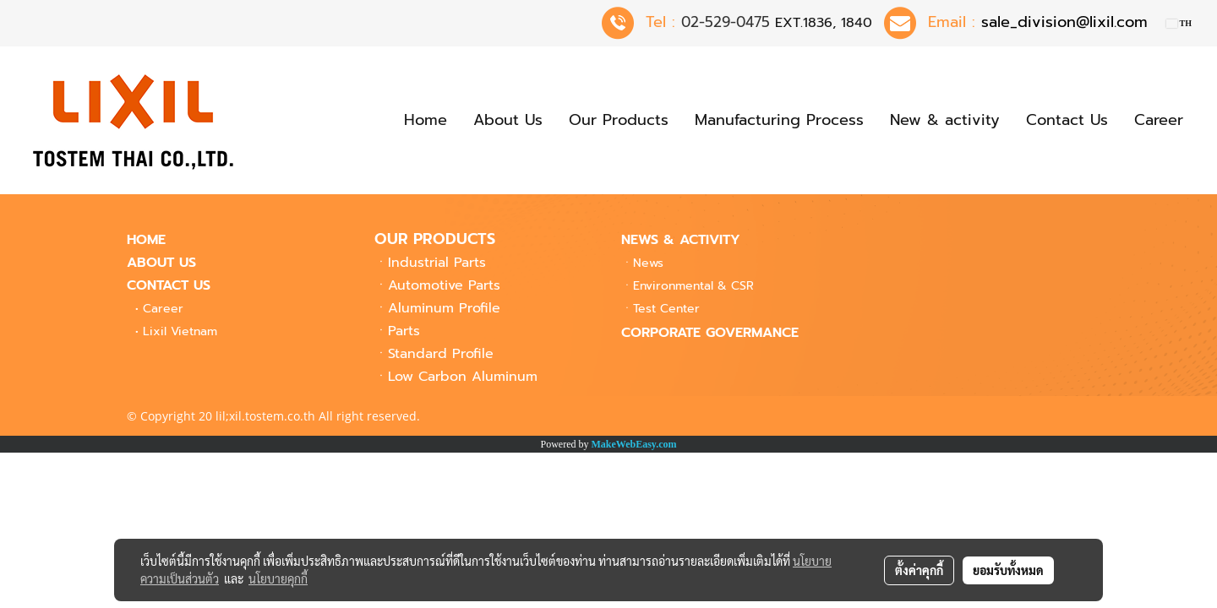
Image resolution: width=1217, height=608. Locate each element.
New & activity (945, 120)
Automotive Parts (444, 285)
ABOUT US (161, 262)
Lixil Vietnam (180, 331)
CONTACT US (168, 285)
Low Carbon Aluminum (463, 376)
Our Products (619, 120)
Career (1158, 120)
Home (425, 120)
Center (666, 309)
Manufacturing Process (779, 120)
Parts (404, 331)
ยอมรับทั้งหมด (1008, 570)
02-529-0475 (725, 22)
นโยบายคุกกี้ (278, 578)
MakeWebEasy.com (634, 444)
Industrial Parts (437, 262)
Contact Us (1067, 120)
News (648, 263)
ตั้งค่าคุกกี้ (919, 570)
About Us (508, 120)
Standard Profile (441, 354)
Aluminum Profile (444, 308)
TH (1179, 23)
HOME (146, 240)
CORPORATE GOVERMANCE (710, 333)
